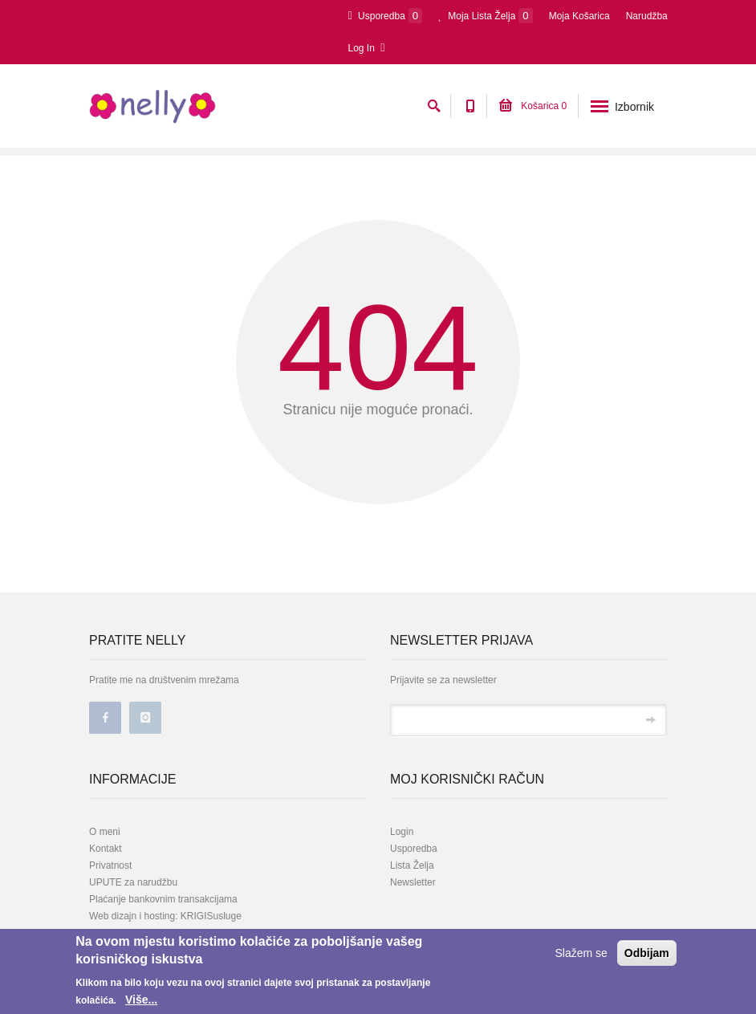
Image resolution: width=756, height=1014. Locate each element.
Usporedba (385, 15)
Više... (141, 999)
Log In (366, 48)
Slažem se (581, 953)
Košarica (533, 106)
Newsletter (413, 882)
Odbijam (646, 953)
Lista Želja (412, 865)
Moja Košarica (579, 16)
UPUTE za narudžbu (133, 882)
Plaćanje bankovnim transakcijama (163, 899)
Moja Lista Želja (485, 15)
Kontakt (105, 848)
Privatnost (110, 865)
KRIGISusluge (210, 916)
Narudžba (647, 16)
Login (401, 831)
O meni (104, 831)
